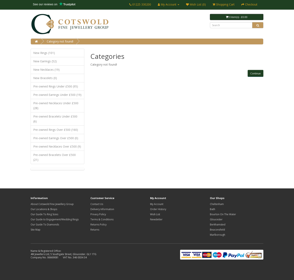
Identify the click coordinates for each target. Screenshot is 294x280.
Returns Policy (98, 224)
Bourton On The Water (223, 214)
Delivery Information (102, 209)
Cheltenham (217, 204)
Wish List (155, 214)
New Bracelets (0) (45, 78)
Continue (255, 73)
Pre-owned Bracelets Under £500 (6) (55, 118)
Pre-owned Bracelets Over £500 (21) (54, 157)
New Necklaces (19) (46, 70)
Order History (158, 209)
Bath (212, 209)
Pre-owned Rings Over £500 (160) (55, 130)
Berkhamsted (217, 224)
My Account (156, 204)
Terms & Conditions (102, 219)
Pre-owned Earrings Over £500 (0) (55, 138)
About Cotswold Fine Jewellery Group (52, 204)
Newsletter (156, 219)
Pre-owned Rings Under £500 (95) (55, 86)
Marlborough (217, 234)
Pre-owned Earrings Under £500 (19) (57, 95)
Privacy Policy (98, 214)
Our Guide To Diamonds (45, 224)
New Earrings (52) (45, 61)
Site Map (35, 229)
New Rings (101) (44, 53)
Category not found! (60, 41)
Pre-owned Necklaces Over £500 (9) (57, 146)
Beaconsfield (217, 229)
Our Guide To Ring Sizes (44, 214)
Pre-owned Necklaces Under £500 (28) (55, 105)
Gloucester (216, 219)
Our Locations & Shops (44, 209)
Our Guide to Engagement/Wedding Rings (55, 219)
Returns (94, 229)
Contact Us (96, 204)
